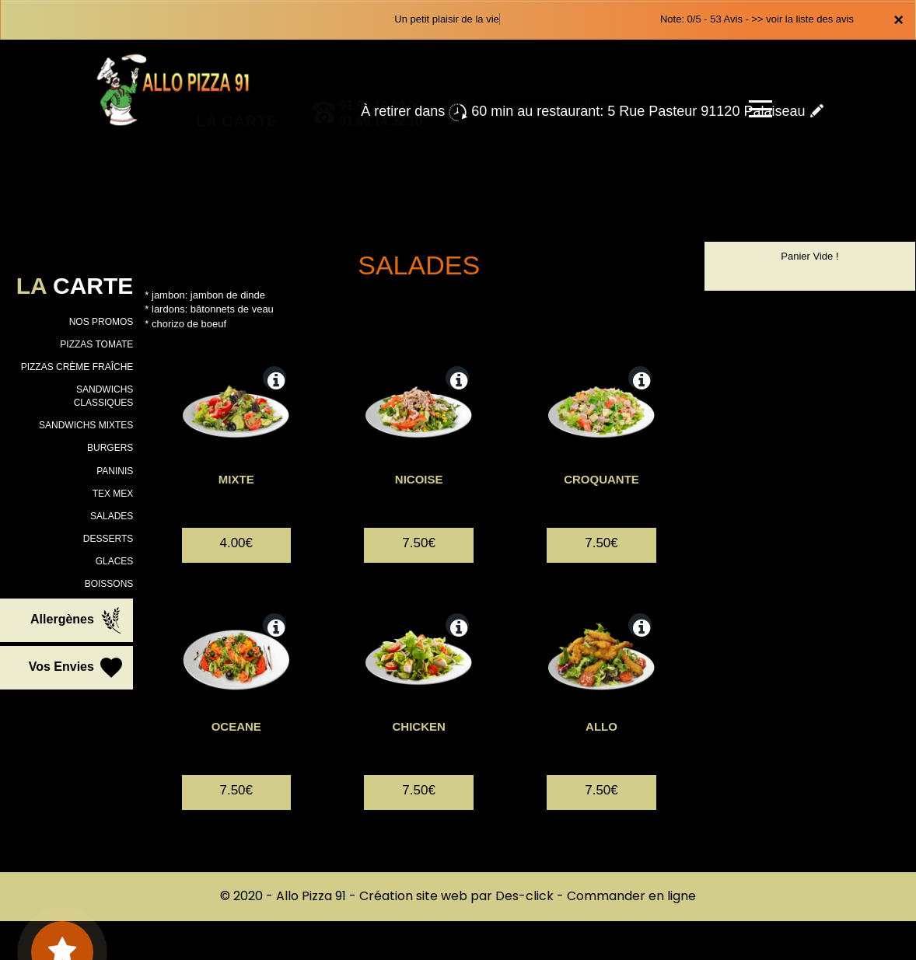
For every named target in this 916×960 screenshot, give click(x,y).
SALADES (111, 516)
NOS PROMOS (101, 321)
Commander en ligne (631, 896)
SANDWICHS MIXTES (86, 425)
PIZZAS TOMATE (96, 344)
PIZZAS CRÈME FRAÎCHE (77, 366)
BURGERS (110, 447)
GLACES (115, 561)
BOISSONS (109, 583)
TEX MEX (113, 493)
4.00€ (236, 562)
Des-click (524, 896)
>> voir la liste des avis (802, 19)
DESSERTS (108, 538)
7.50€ (418, 562)
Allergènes (77, 620)
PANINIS (114, 471)
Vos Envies (77, 668)
